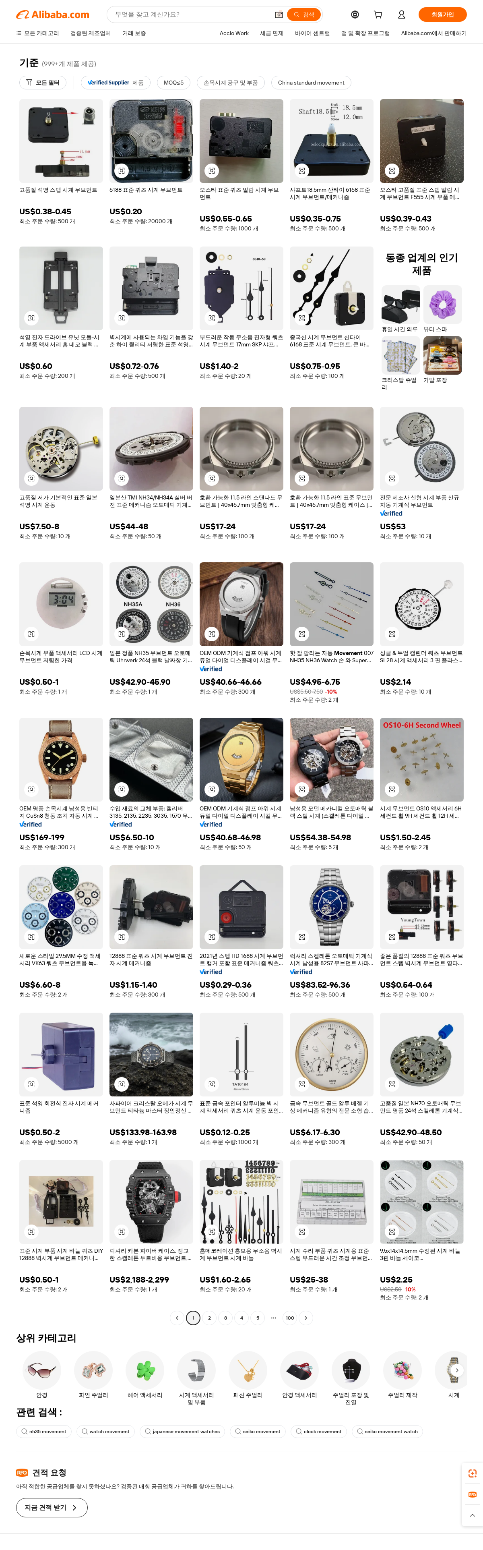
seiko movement (258, 1431)
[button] (279, 14)
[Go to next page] (306, 1318)
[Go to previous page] (177, 1318)
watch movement (106, 1431)
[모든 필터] (42, 82)
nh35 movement (43, 1431)
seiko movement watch (387, 1431)
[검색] (304, 14)
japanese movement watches (182, 1431)
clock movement (319, 1431)
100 (290, 1318)
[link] (472, 1473)
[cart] (380, 15)
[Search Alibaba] (191, 14)
